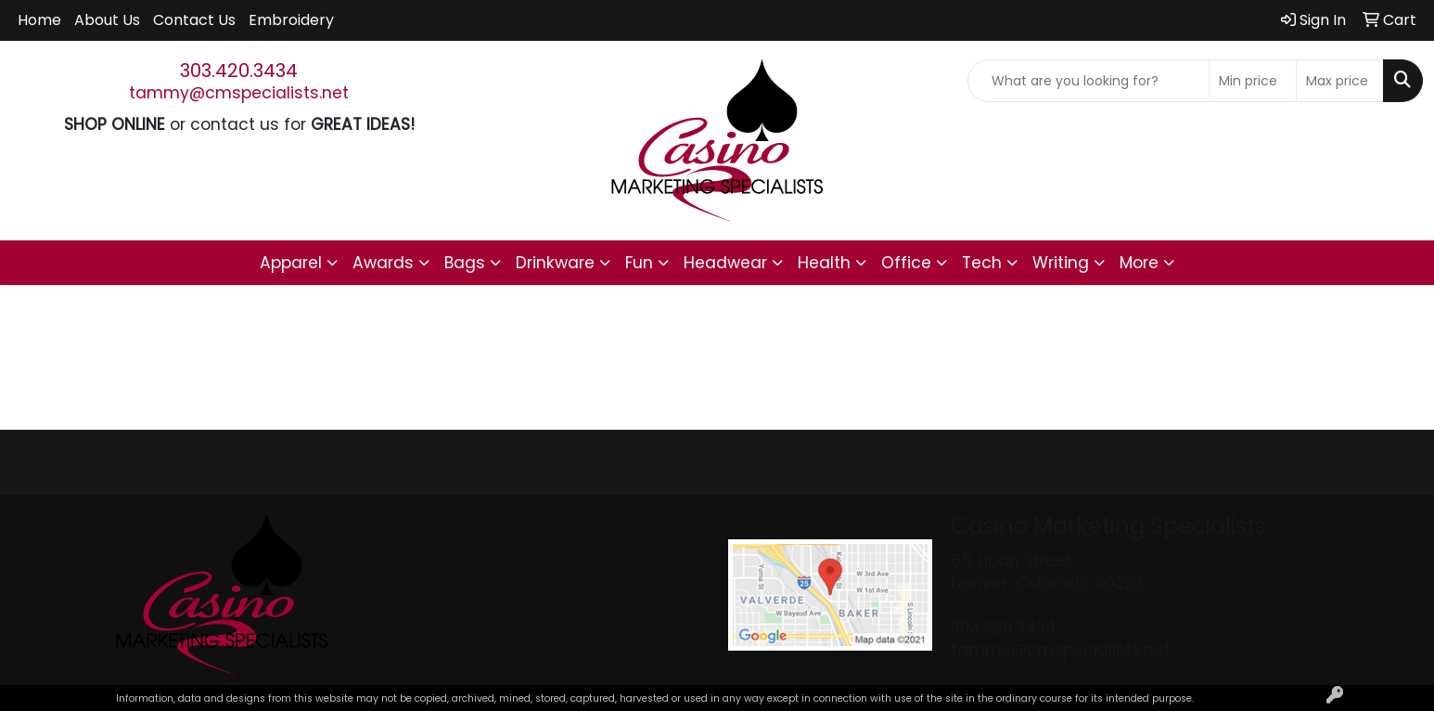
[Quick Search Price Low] (1253, 80)
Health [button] (824, 263)
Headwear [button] (725, 263)
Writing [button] (1060, 263)
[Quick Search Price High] (1340, 80)
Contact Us (194, 20)
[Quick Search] (1088, 80)
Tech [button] (982, 263)
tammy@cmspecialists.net (239, 93)
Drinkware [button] (555, 263)
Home (39, 20)
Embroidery (291, 20)
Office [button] (906, 263)
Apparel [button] (291, 263)
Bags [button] (464, 263)
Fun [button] (639, 263)
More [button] (1139, 263)
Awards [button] (383, 263)
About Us (107, 20)
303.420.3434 (239, 71)
